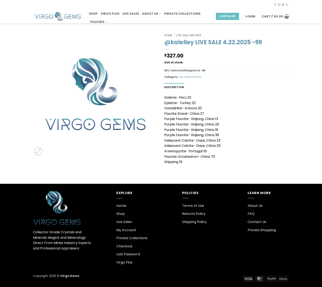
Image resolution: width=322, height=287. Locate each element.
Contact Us (257, 221)
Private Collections (182, 14)
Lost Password (128, 254)
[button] (250, 16)
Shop (93, 14)
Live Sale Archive (188, 35)
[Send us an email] (283, 4)
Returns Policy (193, 213)
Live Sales (130, 14)
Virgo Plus (110, 14)
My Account (126, 230)
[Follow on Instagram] (279, 4)
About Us (151, 14)
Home (168, 35)
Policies (98, 22)
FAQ (251, 213)
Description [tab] (174, 87)
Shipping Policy (194, 221)
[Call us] (287, 4)
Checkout (124, 246)
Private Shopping (262, 230)
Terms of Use (193, 205)
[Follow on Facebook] (275, 4)
